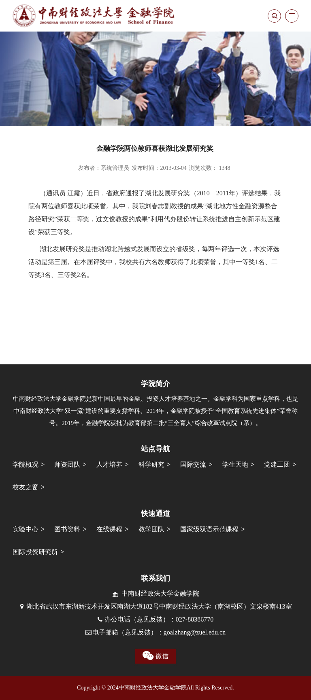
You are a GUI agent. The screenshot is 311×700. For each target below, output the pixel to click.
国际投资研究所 (35, 551)
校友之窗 (25, 487)
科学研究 (151, 464)
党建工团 (277, 464)
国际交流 (193, 464)
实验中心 (25, 529)
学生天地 (235, 464)
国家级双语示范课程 (209, 529)
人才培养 (109, 464)
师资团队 (67, 464)
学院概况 (25, 464)
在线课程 (109, 529)
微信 (155, 656)
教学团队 (151, 529)
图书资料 (67, 529)
